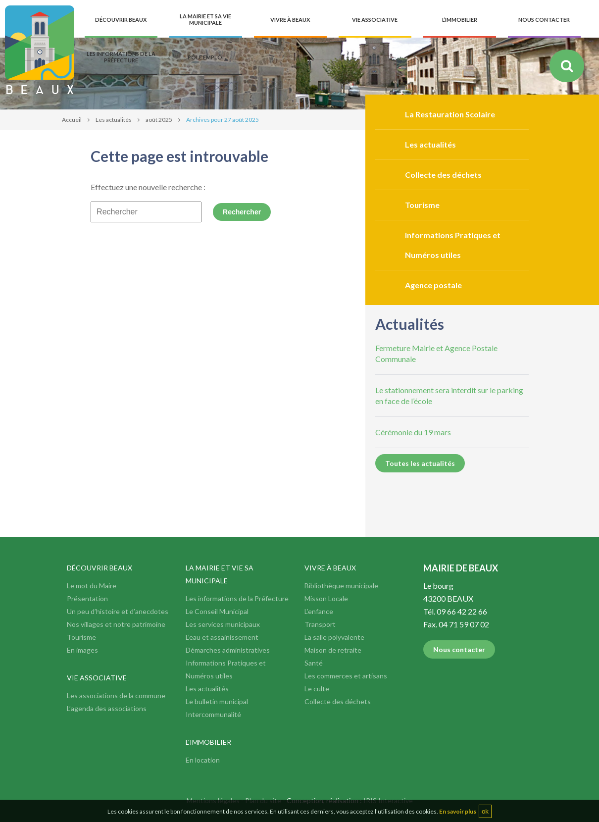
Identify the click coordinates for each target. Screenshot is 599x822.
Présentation (87, 598)
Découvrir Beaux (99, 568)
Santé (313, 663)
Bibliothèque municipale (341, 585)
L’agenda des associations (107, 708)
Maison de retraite (332, 650)
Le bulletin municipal (217, 701)
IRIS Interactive (388, 800)
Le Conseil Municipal (217, 611)
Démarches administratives (228, 650)
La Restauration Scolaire (450, 114)
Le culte (316, 688)
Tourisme (422, 204)
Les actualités (114, 119)
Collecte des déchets (443, 174)
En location (203, 760)
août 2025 (159, 119)
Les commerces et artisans (345, 675)
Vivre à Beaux (330, 568)
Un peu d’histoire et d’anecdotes (117, 611)
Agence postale (433, 285)
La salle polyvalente (334, 637)
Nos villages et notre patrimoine (116, 624)
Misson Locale (326, 598)
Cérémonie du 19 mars (413, 432)
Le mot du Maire (91, 585)
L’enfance (318, 611)
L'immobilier (208, 742)
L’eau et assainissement (222, 637)
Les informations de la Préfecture (237, 598)
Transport (320, 624)
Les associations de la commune (116, 695)
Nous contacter (459, 649)
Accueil (72, 119)
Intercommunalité (213, 714)
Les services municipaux (223, 624)
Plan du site (263, 800)
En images (82, 650)
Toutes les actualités (420, 463)
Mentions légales (213, 800)
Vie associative (97, 677)
